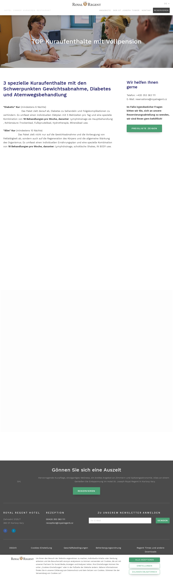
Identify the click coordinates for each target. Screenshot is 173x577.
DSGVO (13, 548)
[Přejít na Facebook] (5, 531)
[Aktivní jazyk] (167, 4)
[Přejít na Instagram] (14, 531)
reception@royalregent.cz (59, 523)
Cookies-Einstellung (41, 548)
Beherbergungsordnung (108, 548)
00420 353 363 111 (55, 519)
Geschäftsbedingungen (76, 548)
